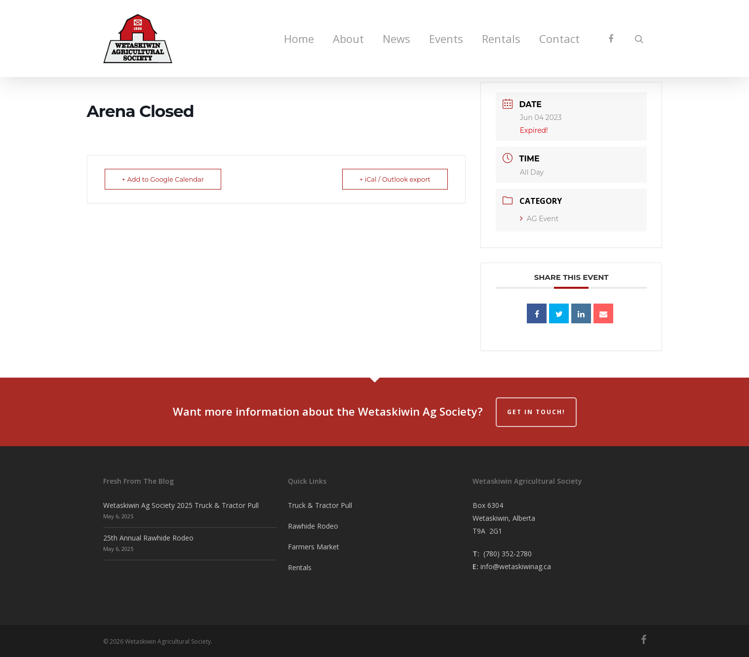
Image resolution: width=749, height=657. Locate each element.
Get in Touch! (536, 412)
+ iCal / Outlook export (395, 179)
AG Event (539, 218)
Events (446, 38)
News (396, 38)
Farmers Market (313, 546)
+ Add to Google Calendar (163, 179)
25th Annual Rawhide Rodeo (148, 537)
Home (299, 38)
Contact (559, 38)
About (348, 38)
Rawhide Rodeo (313, 526)
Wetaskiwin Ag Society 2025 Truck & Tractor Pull (181, 505)
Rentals (501, 38)
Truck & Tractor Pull (320, 505)
